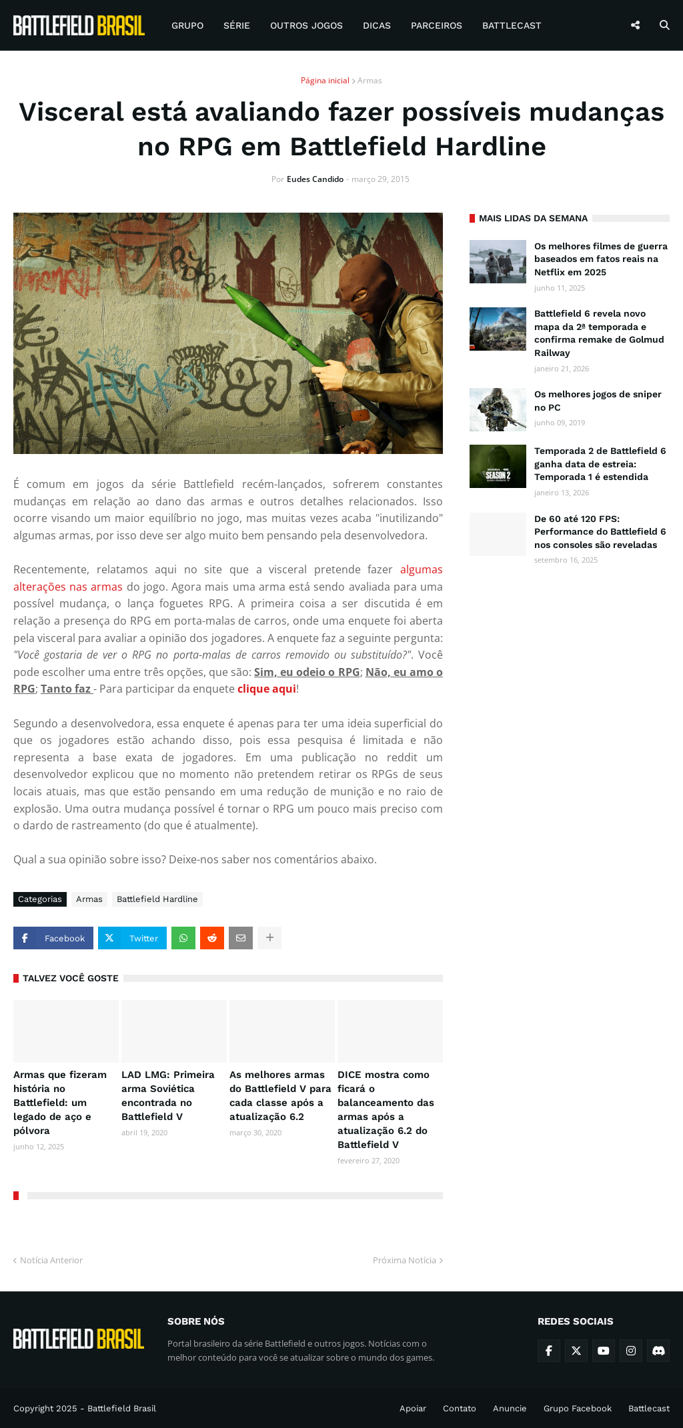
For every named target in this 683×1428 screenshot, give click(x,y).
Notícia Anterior (51, 1260)
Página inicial (325, 80)
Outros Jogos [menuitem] (306, 25)
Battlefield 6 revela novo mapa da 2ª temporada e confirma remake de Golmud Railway (599, 333)
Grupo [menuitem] (187, 25)
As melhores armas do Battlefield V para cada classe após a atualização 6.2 (280, 1096)
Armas (370, 80)
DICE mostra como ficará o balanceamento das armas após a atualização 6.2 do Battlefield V (385, 1110)
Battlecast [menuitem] (512, 25)
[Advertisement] (570, 666)
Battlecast (649, 1408)
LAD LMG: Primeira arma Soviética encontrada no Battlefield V (168, 1096)
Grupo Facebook (578, 1408)
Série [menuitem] (236, 25)
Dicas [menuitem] (377, 25)
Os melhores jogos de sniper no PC (598, 401)
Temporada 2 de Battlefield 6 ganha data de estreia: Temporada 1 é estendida (600, 463)
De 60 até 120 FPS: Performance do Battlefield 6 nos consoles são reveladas (600, 531)
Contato (459, 1408)
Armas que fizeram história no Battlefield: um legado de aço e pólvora (60, 1103)
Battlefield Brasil (121, 1408)
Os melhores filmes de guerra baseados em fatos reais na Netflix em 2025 (601, 259)
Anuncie (510, 1408)
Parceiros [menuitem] (436, 25)
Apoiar (413, 1408)
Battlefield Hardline (157, 899)
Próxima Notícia (404, 1260)
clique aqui (266, 688)
